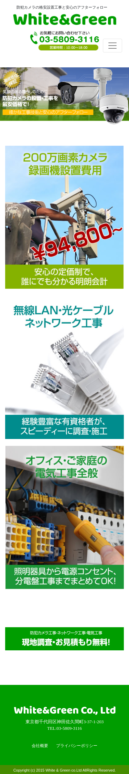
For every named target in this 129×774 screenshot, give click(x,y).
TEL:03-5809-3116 (64, 43)
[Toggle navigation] (112, 45)
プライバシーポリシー (76, 745)
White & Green (64, 20)
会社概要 (40, 745)
